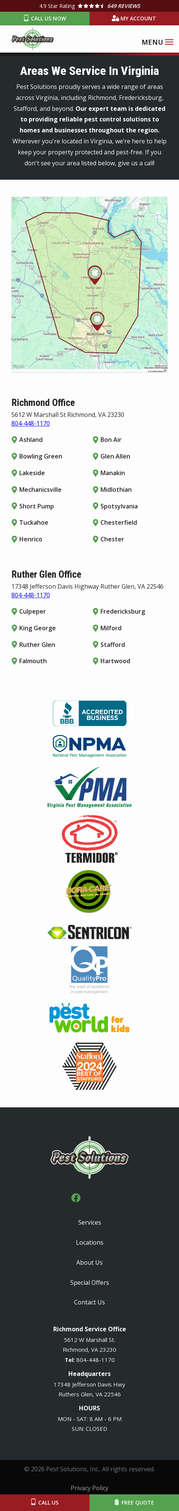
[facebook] (75, 1197)
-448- (93, 1359)
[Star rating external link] (89, 6)
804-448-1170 (30, 423)
